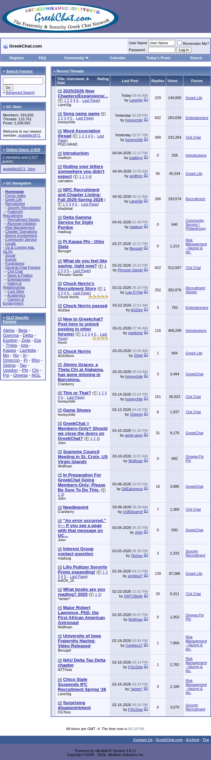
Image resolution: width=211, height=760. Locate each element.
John (31, 169)
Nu (16, 355)
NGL (36, 375)
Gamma (11, 335)
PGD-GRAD (67, 144)
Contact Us (143, 740)
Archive (192, 740)
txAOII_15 (66, 580)
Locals (10, 243)
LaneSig (64, 105)
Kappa (9, 350)
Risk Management (20, 227)
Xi (25, 355)
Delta (28, 335)
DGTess (64, 712)
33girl (138, 355)
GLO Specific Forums (16, 319)
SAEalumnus (132, 489)
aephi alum (134, 435)
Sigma (9, 365)
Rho (36, 360)
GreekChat (194, 374)
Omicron (11, 360)
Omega (20, 375)
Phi (25, 370)
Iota (24, 345)
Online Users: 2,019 (23, 150)
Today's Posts (158, 58)
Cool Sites (15, 291)
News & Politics (20, 275)
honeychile (66, 122)
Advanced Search (20, 92)
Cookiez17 (134, 645)
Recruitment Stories (23, 219)
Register (17, 58)
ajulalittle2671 (29, 135)
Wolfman (65, 466)
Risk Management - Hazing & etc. (196, 246)
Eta (37, 340)
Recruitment (15, 203)
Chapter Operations (21, 231)
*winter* (64, 599)
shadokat (65, 208)
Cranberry (66, 384)
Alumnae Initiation (21, 223)
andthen (136, 176)
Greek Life (13, 199)
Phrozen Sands (70, 275)
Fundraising (14, 263)
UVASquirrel (133, 512)
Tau (23, 365)
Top (206, 740)
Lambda (28, 350)
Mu (6, 355)
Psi (6, 375)
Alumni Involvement (21, 235)
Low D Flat (134, 292)
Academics (16, 295)
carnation (65, 181)
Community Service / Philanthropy (195, 224)
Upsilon (10, 370)
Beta (22, 330)
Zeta (26, 340)
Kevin (62, 342)
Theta (11, 345)
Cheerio (136, 414)
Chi (35, 370)
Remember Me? (193, 44)
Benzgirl (64, 251)
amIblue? (135, 576)
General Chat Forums (23, 267)
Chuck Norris (68, 297)
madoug (64, 232)
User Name (138, 43)
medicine (135, 333)
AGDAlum (66, 356)
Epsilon (10, 340)
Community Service (21, 239)
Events (11, 259)
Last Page (90, 100)
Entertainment (18, 279)
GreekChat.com (169, 740)
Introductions (195, 155)
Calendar (118, 58)
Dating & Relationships (14, 285)
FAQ (42, 58)
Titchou (137, 556)
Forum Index (15, 195)
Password (137, 50)
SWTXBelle (133, 596)
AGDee (64, 310)
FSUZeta (135, 667)
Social (10, 255)
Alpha (8, 330)
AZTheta (65, 670)
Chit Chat (15, 271)
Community (76, 58)
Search (196, 58)
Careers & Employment (13, 301)
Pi (26, 360)
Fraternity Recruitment (13, 213)
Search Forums (19, 71)
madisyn (64, 158)
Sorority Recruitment (24, 207)
